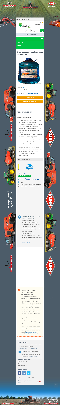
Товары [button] (20, 42)
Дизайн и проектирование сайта (26, 382)
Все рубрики (35, 31)
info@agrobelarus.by (31, 333)
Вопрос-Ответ (25, 19)
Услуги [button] (19, 46)
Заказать (30, 97)
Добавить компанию (30, 35)
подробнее (33, 356)
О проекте (18, 19)
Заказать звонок (30, 102)
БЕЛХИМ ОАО (22, 173)
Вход (40, 22)
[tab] (30, 42)
